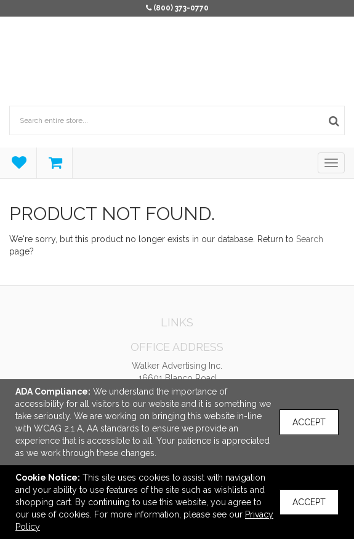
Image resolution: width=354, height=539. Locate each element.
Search (309, 239)
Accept (309, 422)
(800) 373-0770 (181, 8)
